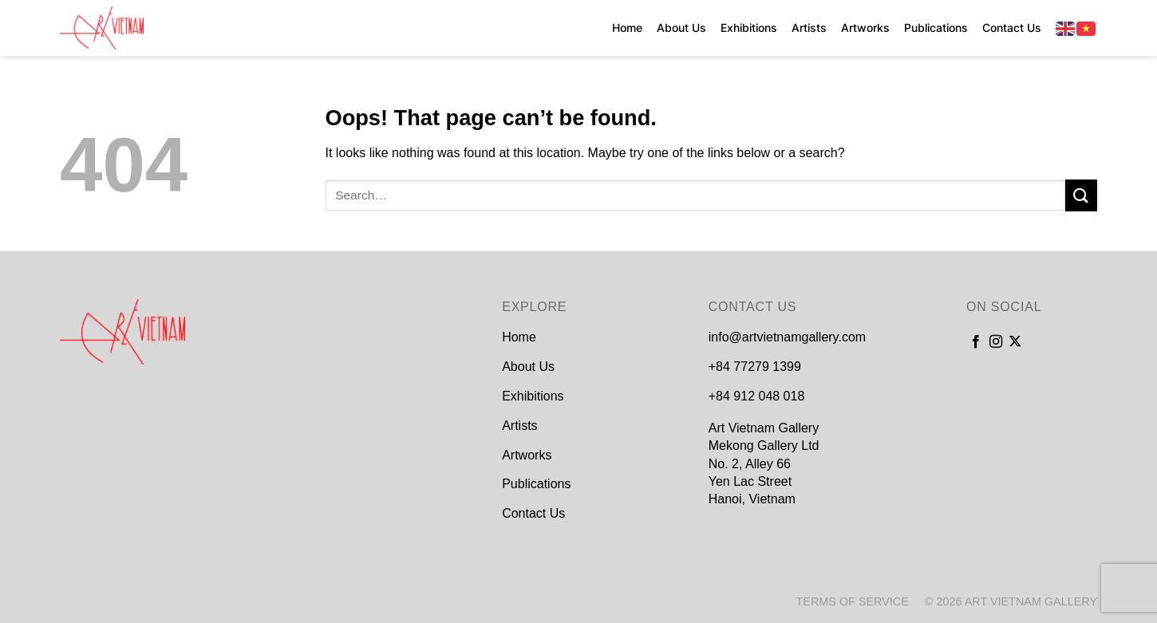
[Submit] (1081, 195)
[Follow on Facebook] (975, 342)
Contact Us (1011, 27)
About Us (681, 27)
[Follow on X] (1015, 342)
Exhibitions (749, 27)
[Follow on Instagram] (995, 342)
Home (627, 27)
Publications (936, 27)
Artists (809, 27)
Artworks (865, 27)
